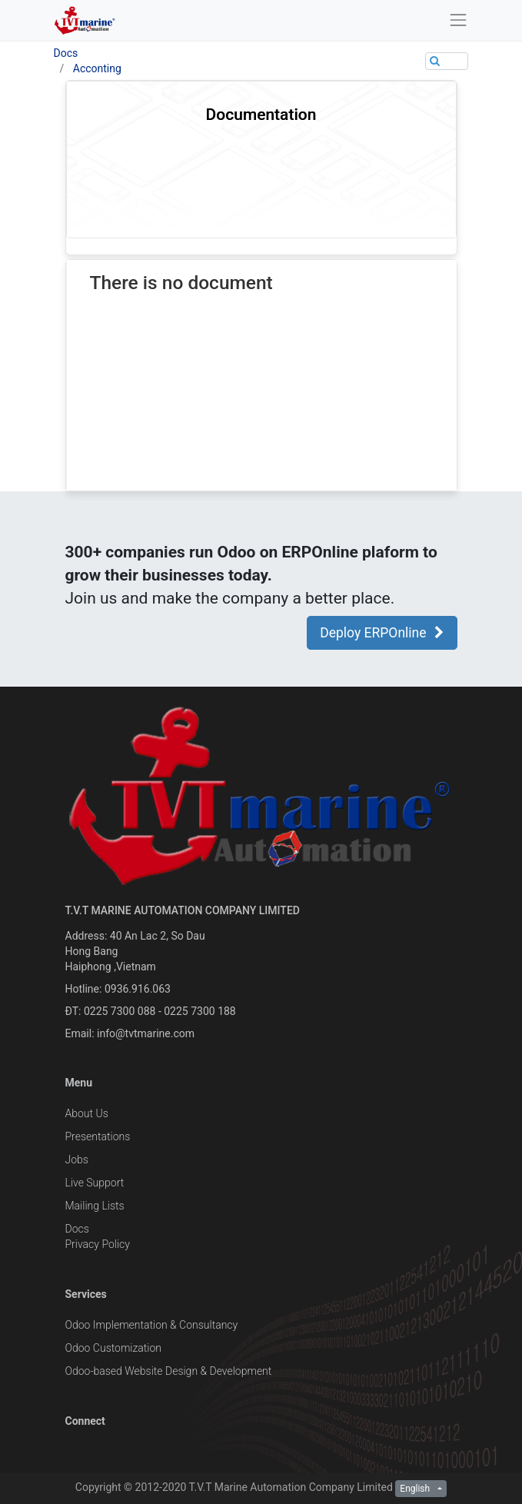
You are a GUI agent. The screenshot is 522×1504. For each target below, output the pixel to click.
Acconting (97, 68)
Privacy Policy (97, 1244)
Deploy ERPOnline (382, 633)
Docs (66, 53)
